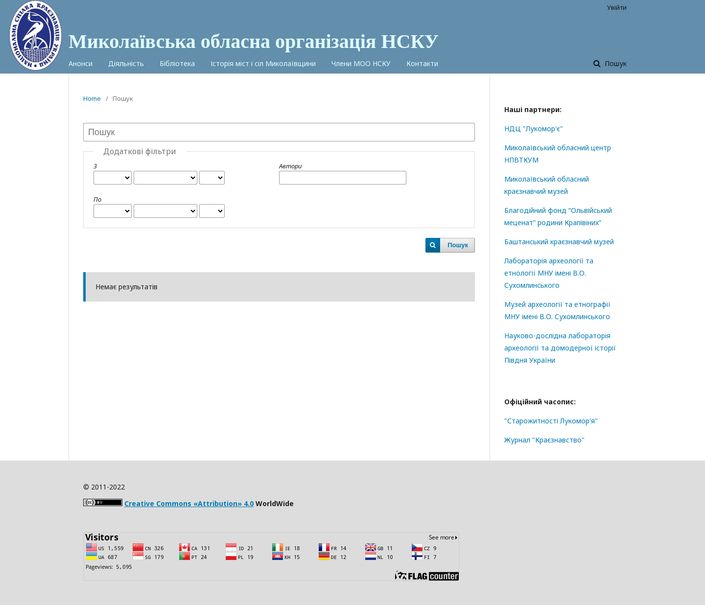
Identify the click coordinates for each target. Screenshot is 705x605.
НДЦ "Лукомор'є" (533, 128)
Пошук (615, 63)
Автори (290, 166)
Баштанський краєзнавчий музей (559, 241)
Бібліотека (177, 63)
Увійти (617, 7)
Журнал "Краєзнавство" (544, 439)
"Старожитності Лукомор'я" (551, 420)
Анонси (81, 63)
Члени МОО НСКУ (361, 63)
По (97, 199)
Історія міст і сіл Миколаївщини (263, 63)
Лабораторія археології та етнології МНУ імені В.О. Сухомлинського (548, 273)
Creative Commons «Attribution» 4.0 (189, 503)
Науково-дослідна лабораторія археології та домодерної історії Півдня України (560, 348)
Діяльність (126, 63)
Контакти (422, 63)
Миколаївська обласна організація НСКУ (254, 41)
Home (92, 98)
